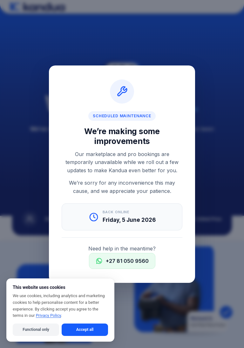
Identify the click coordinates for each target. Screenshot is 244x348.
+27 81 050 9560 (122, 260)
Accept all (84, 329)
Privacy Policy (48, 315)
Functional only (36, 329)
